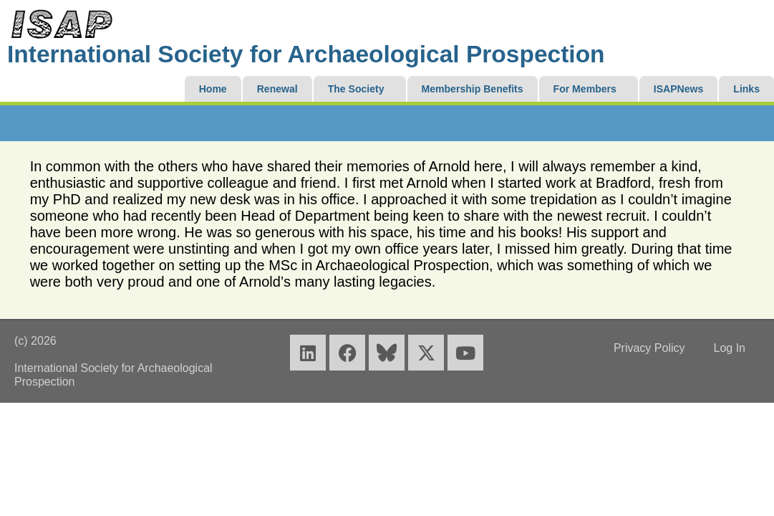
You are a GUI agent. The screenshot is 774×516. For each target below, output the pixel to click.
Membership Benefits (472, 89)
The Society (356, 89)
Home (213, 89)
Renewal (277, 89)
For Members (584, 89)
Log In (729, 348)
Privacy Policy (649, 348)
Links (746, 89)
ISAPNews (678, 89)
